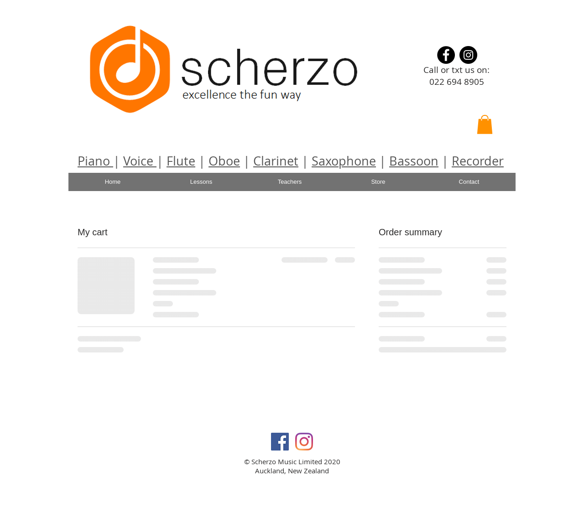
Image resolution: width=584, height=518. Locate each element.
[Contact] (469, 182)
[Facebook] (446, 55)
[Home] (112, 182)
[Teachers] (289, 182)
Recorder (478, 161)
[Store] (378, 182)
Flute (181, 161)
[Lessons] (201, 182)
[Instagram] (468, 55)
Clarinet (275, 161)
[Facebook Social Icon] (280, 442)
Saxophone (344, 161)
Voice (139, 161)
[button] (485, 124)
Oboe (224, 161)
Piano (95, 161)
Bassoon (413, 161)
